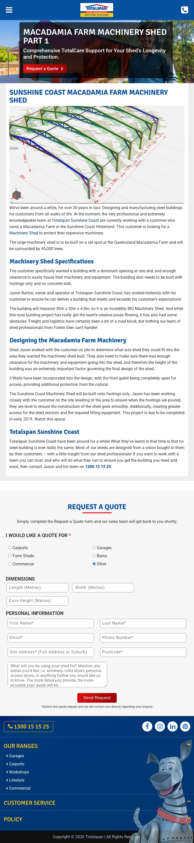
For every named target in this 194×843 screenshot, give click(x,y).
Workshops (18, 772)
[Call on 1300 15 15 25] (184, 10)
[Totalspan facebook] (147, 726)
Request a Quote (45, 68)
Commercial (19, 788)
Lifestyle (15, 780)
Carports (15, 764)
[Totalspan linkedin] (172, 726)
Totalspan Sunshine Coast (75, 220)
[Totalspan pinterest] (185, 726)
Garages (15, 755)
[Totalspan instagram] (160, 726)
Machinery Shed (23, 233)
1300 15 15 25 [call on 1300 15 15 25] (28, 726)
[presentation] (149, 675)
